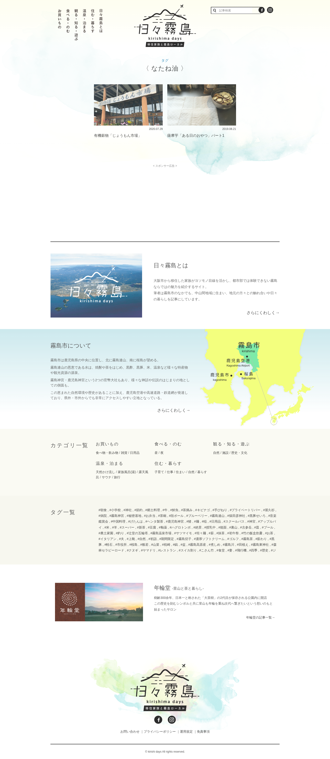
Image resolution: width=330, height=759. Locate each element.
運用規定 (186, 731)
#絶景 (197, 527)
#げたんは (135, 521)
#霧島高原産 (197, 544)
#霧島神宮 (116, 516)
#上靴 (131, 539)
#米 (107, 527)
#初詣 (152, 539)
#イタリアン (107, 539)
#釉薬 (163, 527)
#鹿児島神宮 (175, 521)
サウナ (106, 477)
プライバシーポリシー (160, 731)
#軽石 (108, 544)
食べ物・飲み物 (107, 453)
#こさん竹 (206, 550)
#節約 (138, 510)
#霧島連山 (217, 516)
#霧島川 (228, 544)
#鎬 (175, 544)
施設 (225, 453)
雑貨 (124, 453)
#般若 (144, 544)
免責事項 (203, 731)
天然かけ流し (105, 472)
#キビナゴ (202, 510)
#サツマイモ (183, 533)
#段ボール (176, 516)
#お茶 (269, 533)
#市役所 (121, 544)
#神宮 (251, 521)
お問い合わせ (130, 731)
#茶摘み (186, 510)
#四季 (253, 550)
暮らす (202, 472)
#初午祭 (233, 533)
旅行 (117, 477)
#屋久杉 (269, 510)
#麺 (196, 521)
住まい (180, 472)
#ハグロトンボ (180, 527)
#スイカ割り (188, 550)
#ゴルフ (233, 539)
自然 (216, 453)
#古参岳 (246, 527)
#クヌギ (132, 550)
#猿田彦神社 (236, 516)
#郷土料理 (152, 510)
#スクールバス (234, 521)
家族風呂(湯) (127, 472)
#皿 (256, 527)
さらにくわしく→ (263, 312)
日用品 (135, 453)
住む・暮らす (168, 463)
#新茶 (141, 527)
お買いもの (107, 444)
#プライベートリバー (245, 510)
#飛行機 (241, 550)
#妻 (229, 550)
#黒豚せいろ (257, 516)
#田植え (242, 544)
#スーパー (127, 527)
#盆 (183, 544)
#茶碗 (162, 516)
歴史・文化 (239, 453)
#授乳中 (210, 527)
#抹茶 (220, 533)
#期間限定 (166, 539)
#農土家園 (106, 533)
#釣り (120, 533)
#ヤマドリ (148, 550)
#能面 (222, 527)
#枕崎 (166, 544)
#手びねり (219, 510)
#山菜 (155, 544)
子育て (159, 472)
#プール (267, 527)
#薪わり (261, 539)
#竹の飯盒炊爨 (251, 533)
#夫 (121, 539)
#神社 (128, 510)
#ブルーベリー (196, 516)
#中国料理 (118, 521)
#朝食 (103, 510)
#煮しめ (214, 544)
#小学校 (115, 510)
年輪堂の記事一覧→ (260, 617)
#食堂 (221, 550)
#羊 (114, 527)
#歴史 (264, 550)
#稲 (204, 521)
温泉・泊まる (109, 463)
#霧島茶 (247, 539)
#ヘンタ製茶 (154, 521)
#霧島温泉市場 (160, 533)
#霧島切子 (184, 539)
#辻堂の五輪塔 (137, 533)
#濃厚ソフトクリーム (209, 539)
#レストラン (167, 550)
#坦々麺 (200, 533)
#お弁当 (149, 516)
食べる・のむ (168, 444)
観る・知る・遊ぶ (231, 444)
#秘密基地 (134, 516)
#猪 (189, 521)
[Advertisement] (125, 199)
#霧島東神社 (260, 544)
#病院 (103, 516)
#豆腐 (152, 527)
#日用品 (215, 521)
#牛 (165, 510)
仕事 (170, 472)
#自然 (142, 539)
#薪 (211, 533)
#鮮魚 (174, 510)
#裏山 (233, 527)
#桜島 (133, 544)
